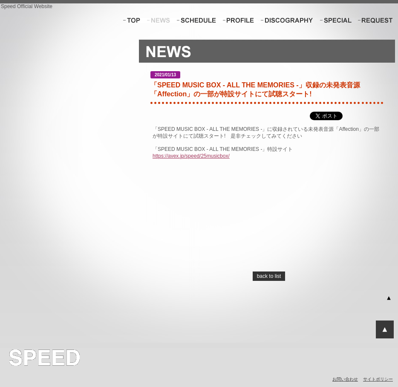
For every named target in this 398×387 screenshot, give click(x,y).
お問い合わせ (345, 379)
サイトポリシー (378, 379)
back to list (269, 276)
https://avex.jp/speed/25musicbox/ (191, 156)
